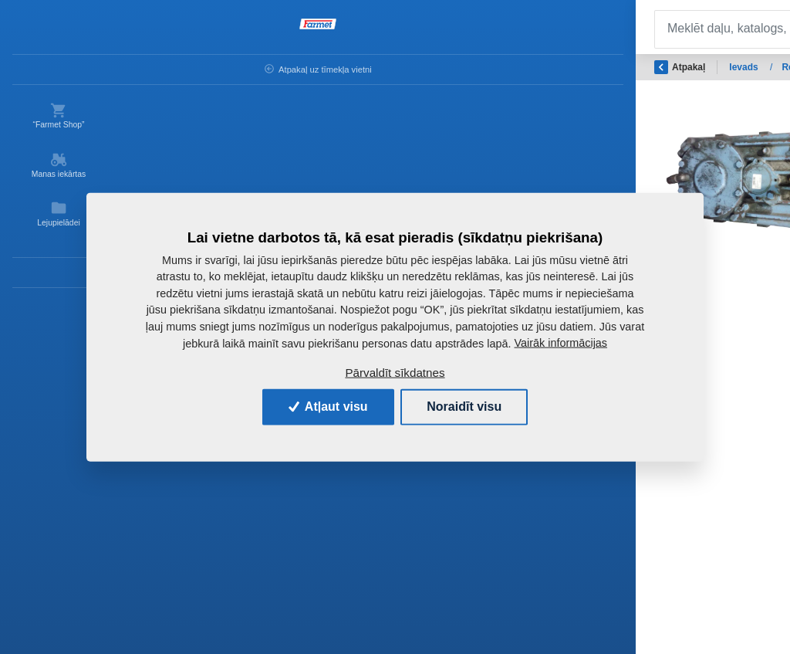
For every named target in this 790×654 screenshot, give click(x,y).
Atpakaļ (167, 67)
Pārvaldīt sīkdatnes (394, 372)
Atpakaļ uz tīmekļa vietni (54, 73)
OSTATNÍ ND (513, 67)
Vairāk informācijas (561, 343)
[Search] (335, 29)
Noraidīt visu (464, 406)
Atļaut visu (328, 406)
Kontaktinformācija (62, 279)
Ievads (232, 67)
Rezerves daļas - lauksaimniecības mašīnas (366, 67)
